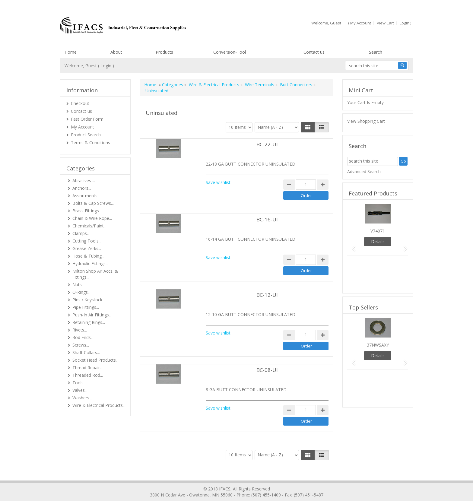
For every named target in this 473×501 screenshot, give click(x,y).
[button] (351, 246)
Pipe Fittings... (85, 307)
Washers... (82, 398)
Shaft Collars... (86, 352)
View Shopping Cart (366, 121)
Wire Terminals (259, 84)
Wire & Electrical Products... (98, 405)
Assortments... (86, 195)
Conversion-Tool (229, 52)
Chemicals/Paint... (89, 226)
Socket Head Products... (95, 360)
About (116, 52)
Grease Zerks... (86, 248)
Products (164, 52)
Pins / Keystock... (88, 300)
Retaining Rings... (88, 322)
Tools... (79, 382)
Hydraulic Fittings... (90, 263)
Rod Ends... (83, 337)
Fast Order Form (87, 119)
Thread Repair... (87, 367)
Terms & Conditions (90, 142)
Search (375, 52)
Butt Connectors (296, 84)
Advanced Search (364, 171)
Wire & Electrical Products (214, 84)
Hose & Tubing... (88, 256)
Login (404, 23)
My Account (360, 23)
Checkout (80, 103)
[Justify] (322, 127)
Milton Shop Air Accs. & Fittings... (95, 274)
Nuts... (78, 284)
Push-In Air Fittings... (92, 315)
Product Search (86, 135)
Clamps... (81, 233)
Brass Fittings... (87, 211)
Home (71, 52)
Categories (172, 84)
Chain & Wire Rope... (92, 218)
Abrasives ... (83, 180)
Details (378, 241)
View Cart (385, 23)
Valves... (79, 390)
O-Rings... (81, 292)
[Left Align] (308, 127)
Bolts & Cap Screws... (93, 203)
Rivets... (79, 330)
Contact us (314, 52)
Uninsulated (156, 91)
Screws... (80, 345)
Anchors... (81, 188)
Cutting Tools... (86, 241)
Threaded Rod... (87, 375)
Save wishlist (218, 182)
